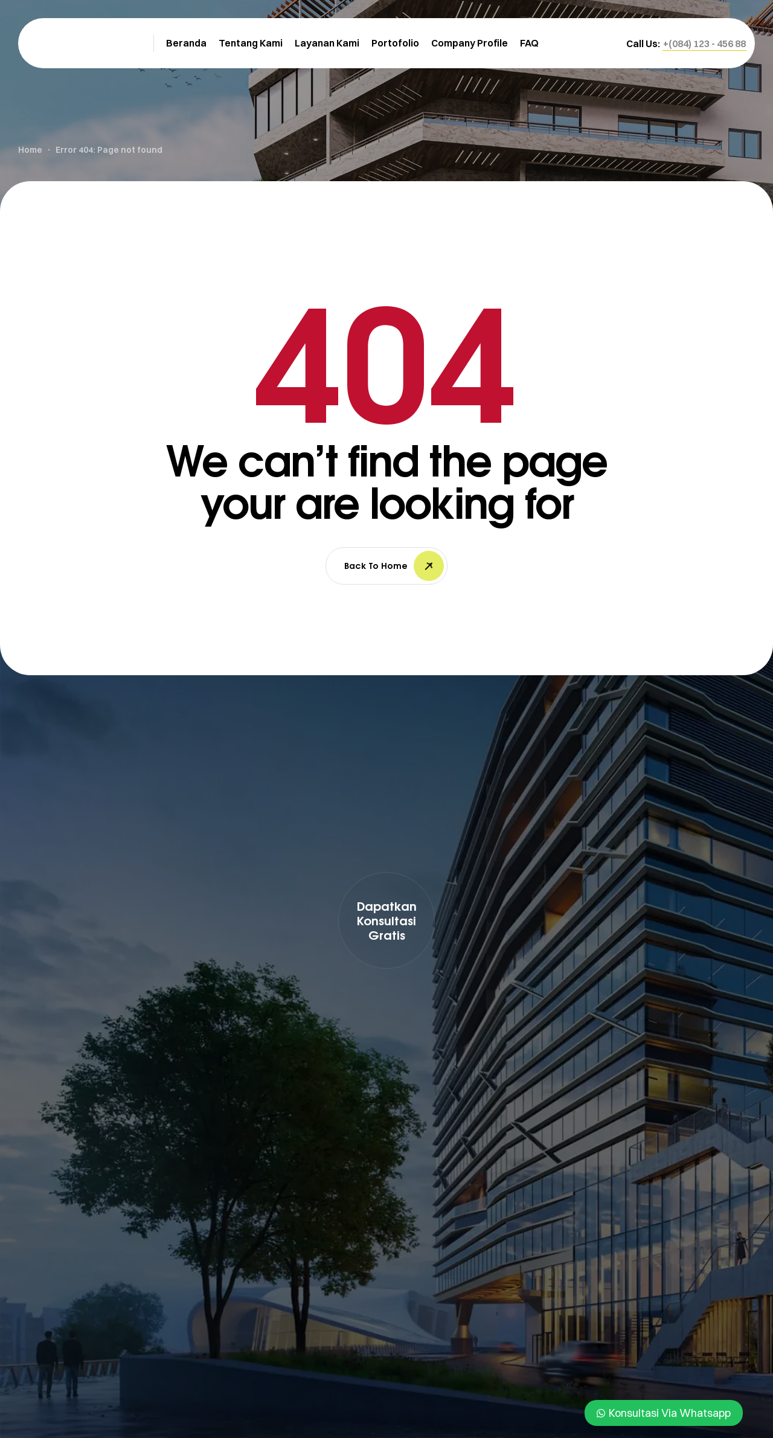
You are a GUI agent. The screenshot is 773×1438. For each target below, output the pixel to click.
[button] (704, 43)
